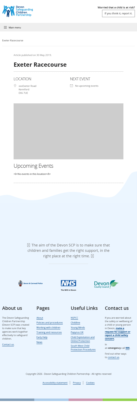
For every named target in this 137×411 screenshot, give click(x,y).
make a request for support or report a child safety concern (117, 333)
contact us (113, 357)
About (39, 317)
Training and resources (49, 332)
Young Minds (78, 327)
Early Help (41, 337)
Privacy (77, 382)
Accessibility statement (55, 382)
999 (127, 348)
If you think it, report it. (118, 13)
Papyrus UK (77, 332)
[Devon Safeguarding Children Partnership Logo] (19, 16)
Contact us (8, 344)
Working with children (48, 327)
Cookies (90, 382)
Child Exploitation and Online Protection (83, 339)
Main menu (15, 27)
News (39, 342)
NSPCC (74, 317)
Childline (75, 322)
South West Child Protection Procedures (83, 347)
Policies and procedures (49, 322)
